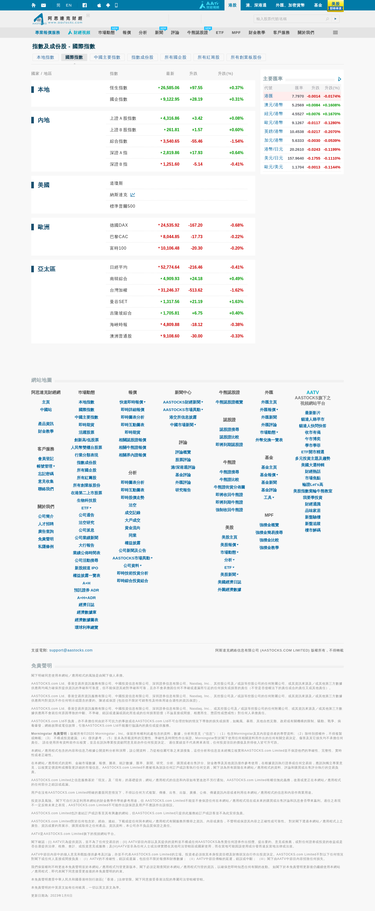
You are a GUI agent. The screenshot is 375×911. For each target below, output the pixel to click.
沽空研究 (86, 522)
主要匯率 (273, 78)
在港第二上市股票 (86, 493)
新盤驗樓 (313, 517)
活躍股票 (86, 432)
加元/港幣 (273, 140)
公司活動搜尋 (86, 560)
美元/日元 (273, 158)
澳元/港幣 (273, 104)
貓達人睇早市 (312, 419)
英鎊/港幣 (273, 131)
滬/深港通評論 (183, 467)
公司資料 (132, 565)
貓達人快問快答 (312, 426)
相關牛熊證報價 (132, 447)
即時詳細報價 (132, 409)
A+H (86, 583)
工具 (269, 497)
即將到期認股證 (229, 444)
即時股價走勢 (132, 497)
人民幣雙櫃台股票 (86, 447)
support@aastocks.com (71, 650)
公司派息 (86, 530)
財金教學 (46, 431)
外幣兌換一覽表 (269, 440)
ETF (86, 508)
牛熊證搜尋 (229, 472)
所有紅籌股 (86, 477)
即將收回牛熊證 (229, 494)
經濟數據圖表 (86, 620)
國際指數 (86, 409)
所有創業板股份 (86, 485)
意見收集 (46, 481)
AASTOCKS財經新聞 (183, 402)
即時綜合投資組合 (132, 580)
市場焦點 (313, 478)
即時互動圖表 (132, 425)
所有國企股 (86, 470)
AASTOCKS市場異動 (133, 558)
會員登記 (46, 458)
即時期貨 (86, 425)
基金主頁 (269, 467)
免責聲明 (46, 539)
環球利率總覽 (86, 627)
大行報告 (86, 545)
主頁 (46, 402)
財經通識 (313, 504)
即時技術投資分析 (132, 573)
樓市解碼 (313, 530)
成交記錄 (132, 512)
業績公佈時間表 (86, 553)
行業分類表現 (86, 455)
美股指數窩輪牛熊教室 (312, 491)
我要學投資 (312, 497)
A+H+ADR (86, 597)
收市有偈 (313, 432)
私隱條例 (46, 546)
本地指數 (86, 402)
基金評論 (183, 475)
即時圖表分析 (132, 417)
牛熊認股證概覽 (229, 402)
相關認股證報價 (132, 440)
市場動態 (229, 552)
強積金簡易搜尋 (269, 532)
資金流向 (132, 528)
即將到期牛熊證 (229, 502)
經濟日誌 (86, 604)
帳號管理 (46, 466)
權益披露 (132, 543)
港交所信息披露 (183, 417)
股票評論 (183, 459)
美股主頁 (229, 537)
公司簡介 (46, 516)
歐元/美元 (273, 167)
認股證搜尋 (229, 429)
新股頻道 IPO (86, 568)
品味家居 (313, 510)
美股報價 (229, 544)
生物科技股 (86, 500)
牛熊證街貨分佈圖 (229, 487)
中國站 (46, 409)
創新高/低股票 (86, 440)
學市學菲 (313, 445)
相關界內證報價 (132, 455)
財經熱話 (313, 471)
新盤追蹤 (313, 523)
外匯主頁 (269, 402)
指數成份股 (86, 462)
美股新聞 (229, 574)
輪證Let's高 (312, 484)
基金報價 (269, 475)
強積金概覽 (269, 525)
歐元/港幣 (273, 122)
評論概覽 (183, 452)
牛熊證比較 (229, 479)
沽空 (132, 505)
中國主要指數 (86, 417)
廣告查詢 (46, 531)
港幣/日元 (273, 149)
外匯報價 (269, 409)
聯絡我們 (46, 489)
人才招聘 (46, 524)
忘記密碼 (46, 474)
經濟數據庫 (86, 612)
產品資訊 (46, 423)
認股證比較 (229, 437)
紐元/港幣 (273, 113)
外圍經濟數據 (229, 589)
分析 (229, 560)
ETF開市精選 (312, 452)
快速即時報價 (133, 402)
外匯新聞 (269, 417)
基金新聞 (269, 482)
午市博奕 (313, 439)
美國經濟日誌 (229, 582)
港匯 (268, 96)
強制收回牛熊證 (229, 510)
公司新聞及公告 (132, 550)
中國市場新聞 (183, 425)
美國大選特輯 (312, 465)
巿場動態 (269, 432)
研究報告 (183, 490)
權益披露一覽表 (86, 575)
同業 (132, 535)
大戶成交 (132, 520)
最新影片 (313, 413)
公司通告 (86, 515)
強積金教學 (269, 547)
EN (69, 5)
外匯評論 (183, 482)
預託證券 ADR (86, 590)
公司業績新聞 (86, 537)
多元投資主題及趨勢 (312, 458)
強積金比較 (269, 540)
